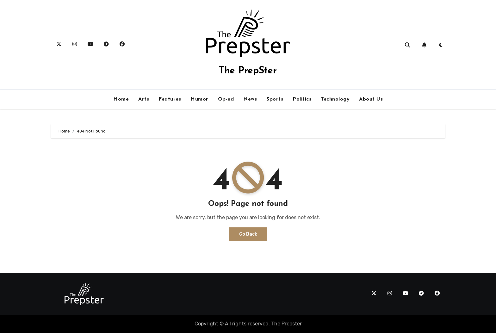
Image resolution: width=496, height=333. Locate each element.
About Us (371, 99)
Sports (274, 99)
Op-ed (226, 99)
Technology (335, 99)
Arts (143, 99)
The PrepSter (248, 71)
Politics (302, 99)
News (250, 99)
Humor (199, 99)
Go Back (248, 234)
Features (169, 99)
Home (121, 99)
